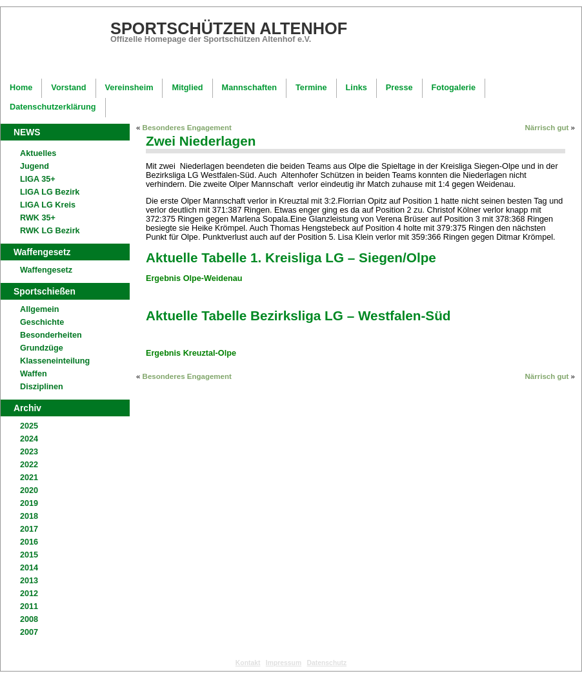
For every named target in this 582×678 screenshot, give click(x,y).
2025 (29, 426)
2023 (29, 451)
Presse (399, 87)
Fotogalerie (454, 87)
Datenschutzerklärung (53, 106)
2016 (29, 542)
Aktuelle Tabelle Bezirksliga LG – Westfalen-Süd (298, 315)
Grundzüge (41, 348)
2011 (29, 606)
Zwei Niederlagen (201, 140)
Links (356, 87)
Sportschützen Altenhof (228, 28)
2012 (29, 593)
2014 (29, 567)
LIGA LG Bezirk (49, 192)
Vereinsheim (129, 87)
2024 (29, 438)
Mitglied (187, 87)
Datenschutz (327, 662)
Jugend (34, 166)
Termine (311, 87)
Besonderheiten (51, 335)
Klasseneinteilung (55, 360)
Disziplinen (41, 386)
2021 (29, 477)
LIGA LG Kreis (47, 204)
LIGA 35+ (37, 179)
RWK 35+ (37, 217)
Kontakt (248, 662)
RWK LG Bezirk (50, 230)
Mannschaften (249, 87)
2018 (29, 516)
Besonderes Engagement (187, 127)
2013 (29, 580)
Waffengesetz (46, 270)
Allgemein (39, 309)
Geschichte (42, 322)
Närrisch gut (547, 127)
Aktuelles (38, 153)
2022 (29, 464)
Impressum (283, 662)
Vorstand (68, 87)
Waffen (33, 373)
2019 (29, 503)
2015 (29, 554)
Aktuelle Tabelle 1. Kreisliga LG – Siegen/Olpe (291, 257)
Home (21, 87)
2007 (29, 632)
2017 (29, 529)
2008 (29, 619)
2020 (29, 490)
